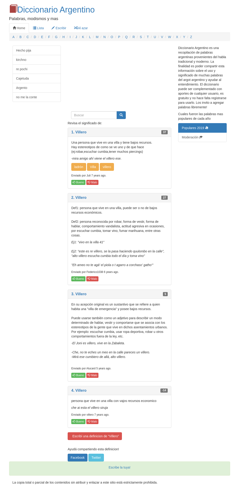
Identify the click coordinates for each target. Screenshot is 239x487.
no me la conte (26, 97)
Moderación (192, 137)
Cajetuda (22, 78)
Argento (21, 88)
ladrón (78, 167)
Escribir (58, 28)
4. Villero (78, 390)
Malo (92, 182)
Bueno (78, 182)
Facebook (78, 457)
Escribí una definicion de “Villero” (95, 436)
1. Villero (78, 132)
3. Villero (78, 294)
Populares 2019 (195, 128)
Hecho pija (23, 50)
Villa (93, 167)
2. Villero (78, 197)
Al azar (81, 28)
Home (19, 28)
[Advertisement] (119, 77)
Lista (38, 28)
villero (107, 167)
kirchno (21, 60)
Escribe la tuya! (120, 467)
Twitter (96, 457)
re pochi (22, 69)
